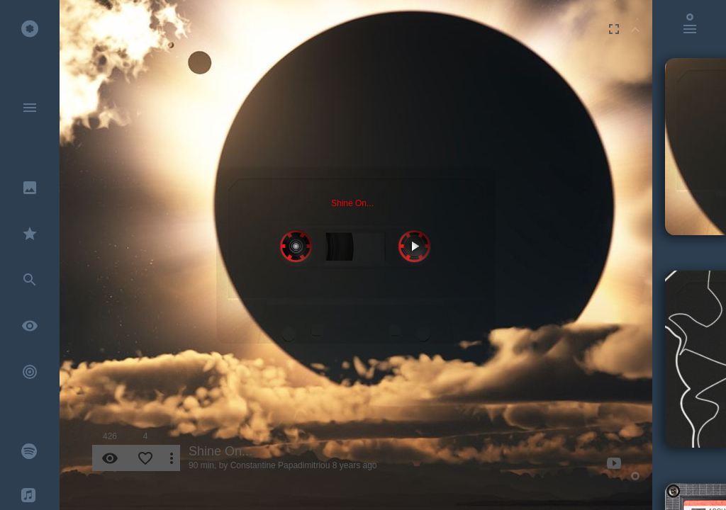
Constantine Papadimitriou (280, 465)
